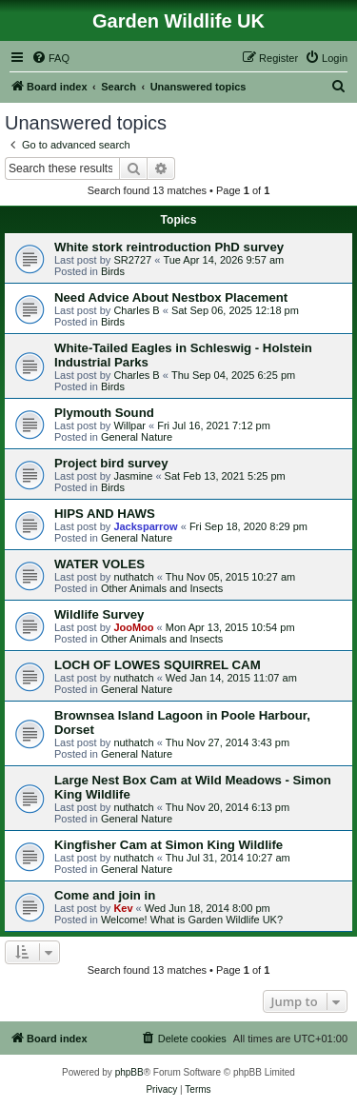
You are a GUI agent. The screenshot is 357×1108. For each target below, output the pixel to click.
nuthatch (133, 577)
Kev (122, 908)
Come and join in (104, 895)
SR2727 (132, 260)
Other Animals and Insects (162, 588)
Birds (113, 271)
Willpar (129, 425)
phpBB (129, 1072)
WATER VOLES (99, 564)
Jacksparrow (145, 526)
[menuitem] (50, 58)
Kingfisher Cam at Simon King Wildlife (168, 845)
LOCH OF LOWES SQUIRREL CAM (157, 665)
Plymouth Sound (104, 413)
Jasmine (132, 476)
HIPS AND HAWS (104, 513)
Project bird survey (111, 463)
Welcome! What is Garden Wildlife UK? (192, 919)
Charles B (136, 310)
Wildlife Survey (99, 614)
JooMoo (133, 627)
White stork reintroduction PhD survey (169, 247)
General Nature (136, 437)
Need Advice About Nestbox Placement (171, 297)
